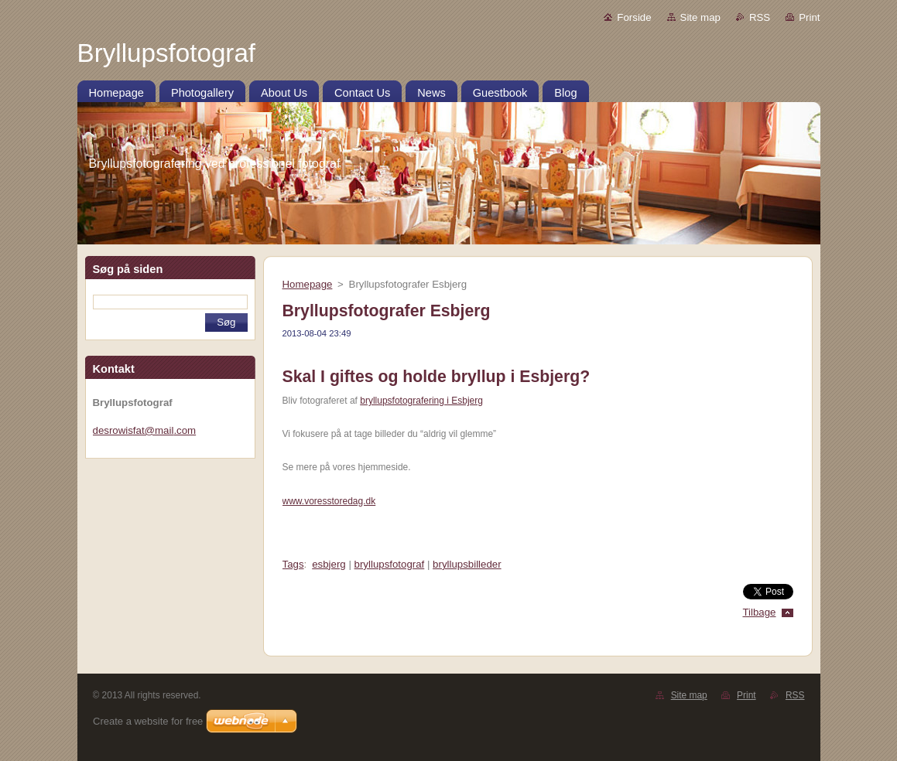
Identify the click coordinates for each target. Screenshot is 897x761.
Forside (634, 17)
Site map (700, 17)
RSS (759, 17)
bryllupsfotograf (389, 564)
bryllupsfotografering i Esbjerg (421, 400)
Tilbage (758, 612)
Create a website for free (148, 721)
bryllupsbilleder (467, 564)
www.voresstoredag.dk (329, 501)
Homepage (307, 284)
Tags (293, 564)
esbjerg (329, 564)
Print (809, 17)
